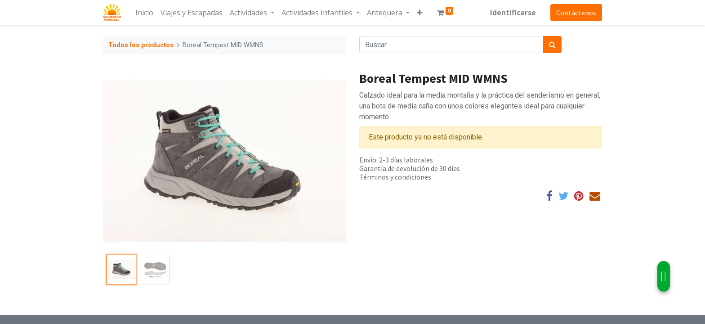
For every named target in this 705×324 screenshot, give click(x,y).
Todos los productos (141, 45)
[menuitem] (144, 13)
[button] (419, 13)
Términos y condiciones (395, 176)
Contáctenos (576, 12)
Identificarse (513, 13)
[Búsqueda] (552, 44)
